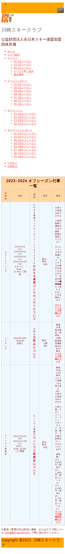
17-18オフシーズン (25, 149)
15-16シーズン (22, 103)
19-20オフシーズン (25, 143)
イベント (12, 58)
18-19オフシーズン (25, 146)
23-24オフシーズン (25, 113)
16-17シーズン (22, 100)
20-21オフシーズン (25, 123)
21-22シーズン (22, 64)
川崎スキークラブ (21, 30)
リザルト (12, 163)
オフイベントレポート (19, 130)
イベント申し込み (24, 71)
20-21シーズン (22, 67)
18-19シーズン (22, 94)
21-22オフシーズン (25, 120)
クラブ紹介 (13, 54)
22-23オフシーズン (25, 117)
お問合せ (12, 166)
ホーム (11, 51)
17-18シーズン (22, 97)
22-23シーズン (22, 61)
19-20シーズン (22, 90)
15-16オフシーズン (25, 156)
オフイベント (14, 110)
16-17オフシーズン (25, 153)
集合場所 (19, 74)
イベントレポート (17, 81)
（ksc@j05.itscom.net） (17, 532)
